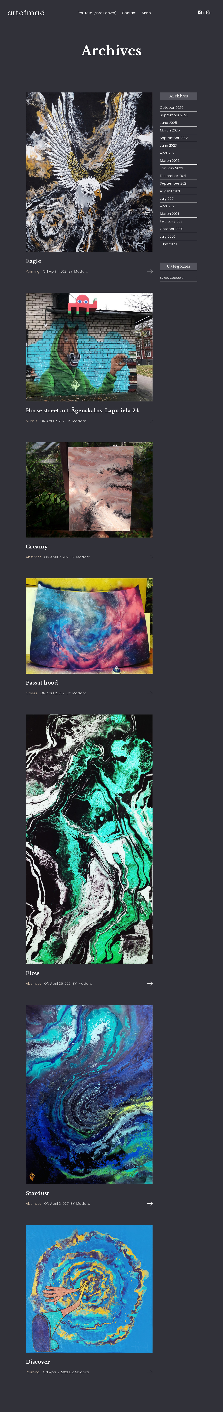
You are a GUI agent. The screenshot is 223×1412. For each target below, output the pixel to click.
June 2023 (168, 145)
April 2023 (168, 153)
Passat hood (42, 683)
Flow (33, 973)
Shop (146, 13)
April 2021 (168, 206)
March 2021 (169, 214)
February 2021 (172, 221)
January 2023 (171, 168)
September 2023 (174, 138)
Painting (33, 271)
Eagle (33, 261)
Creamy (37, 547)
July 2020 (167, 236)
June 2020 (168, 244)
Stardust (37, 1193)
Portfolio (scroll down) (97, 13)
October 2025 (171, 107)
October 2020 (171, 229)
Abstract (33, 557)
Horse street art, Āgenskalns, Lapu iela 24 (82, 411)
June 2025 (168, 123)
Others (31, 693)
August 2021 (170, 191)
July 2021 (167, 198)
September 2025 (174, 115)
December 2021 (173, 176)
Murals (31, 421)
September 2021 (173, 183)
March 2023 (170, 161)
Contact (129, 13)
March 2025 (170, 130)
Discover (38, 1362)
